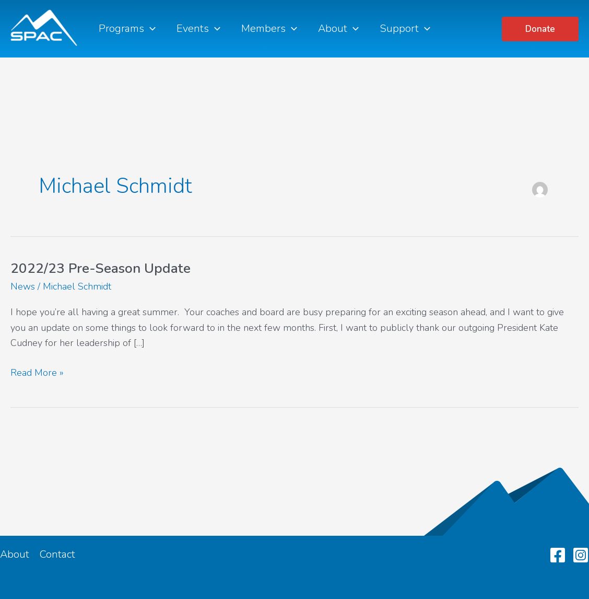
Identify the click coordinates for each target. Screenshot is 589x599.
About (338, 29)
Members (269, 29)
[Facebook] (557, 555)
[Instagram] (580, 555)
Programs (127, 29)
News (22, 286)
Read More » (37, 373)
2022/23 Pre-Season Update (100, 268)
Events (198, 29)
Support (405, 29)
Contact (57, 554)
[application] (150, 29)
